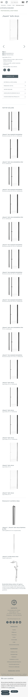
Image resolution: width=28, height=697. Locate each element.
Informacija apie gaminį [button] (15, 82)
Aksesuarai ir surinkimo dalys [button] (15, 93)
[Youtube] (20, 622)
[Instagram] (17, 622)
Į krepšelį (10, 76)
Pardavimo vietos (15, 85)
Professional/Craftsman (9, 10)
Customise (5, 694)
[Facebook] (7, 622)
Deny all (14, 691)
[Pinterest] (14, 622)
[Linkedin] (10, 622)
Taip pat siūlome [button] (15, 89)
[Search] (12, 2)
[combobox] (16, 2)
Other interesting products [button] (15, 96)
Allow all (5, 691)
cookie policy (11, 687)
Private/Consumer (8, 8)
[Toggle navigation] (1, 2)
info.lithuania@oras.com (14, 618)
